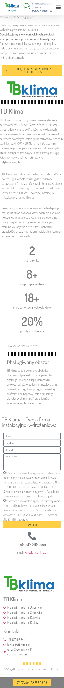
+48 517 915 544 (32, 544)
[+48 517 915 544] (32, 536)
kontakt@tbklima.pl (36, 552)
